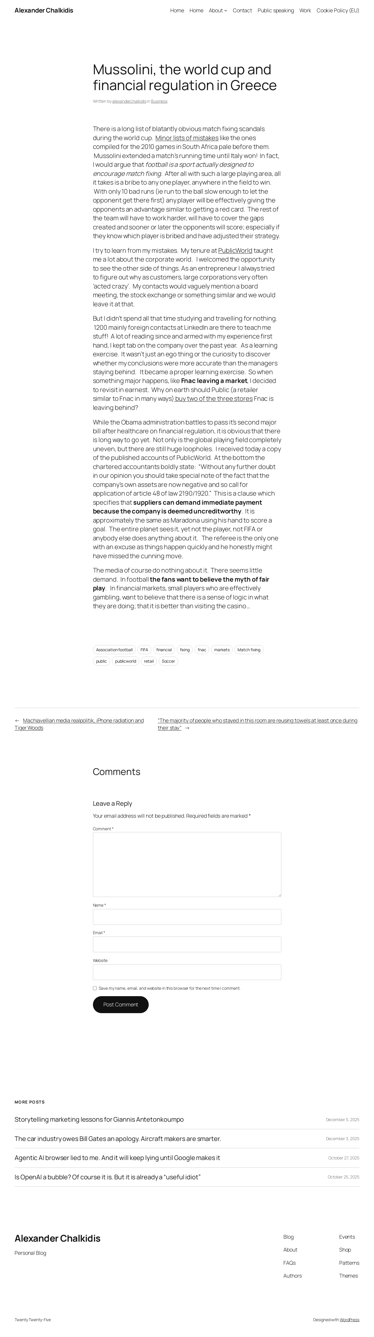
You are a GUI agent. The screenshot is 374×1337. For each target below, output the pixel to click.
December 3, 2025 (342, 1138)
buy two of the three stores (213, 398)
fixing (185, 649)
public (101, 661)
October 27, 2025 (343, 1158)
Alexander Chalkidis (44, 10)
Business (159, 101)
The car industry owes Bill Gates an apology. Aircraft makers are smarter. (118, 1138)
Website (100, 960)
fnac (202, 649)
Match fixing (249, 649)
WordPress (349, 1319)
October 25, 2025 (343, 1177)
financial (164, 649)
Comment (103, 828)
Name (99, 905)
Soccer (168, 661)
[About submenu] (225, 10)
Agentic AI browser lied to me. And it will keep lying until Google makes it (117, 1157)
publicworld (125, 661)
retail (148, 661)
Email (99, 932)
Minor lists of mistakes (187, 137)
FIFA (144, 649)
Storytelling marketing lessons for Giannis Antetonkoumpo (99, 1119)
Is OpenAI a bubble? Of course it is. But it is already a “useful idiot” (108, 1176)
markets (221, 649)
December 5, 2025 (342, 1119)
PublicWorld (235, 250)
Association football (114, 649)
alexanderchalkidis (129, 101)
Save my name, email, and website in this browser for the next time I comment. (169, 988)
